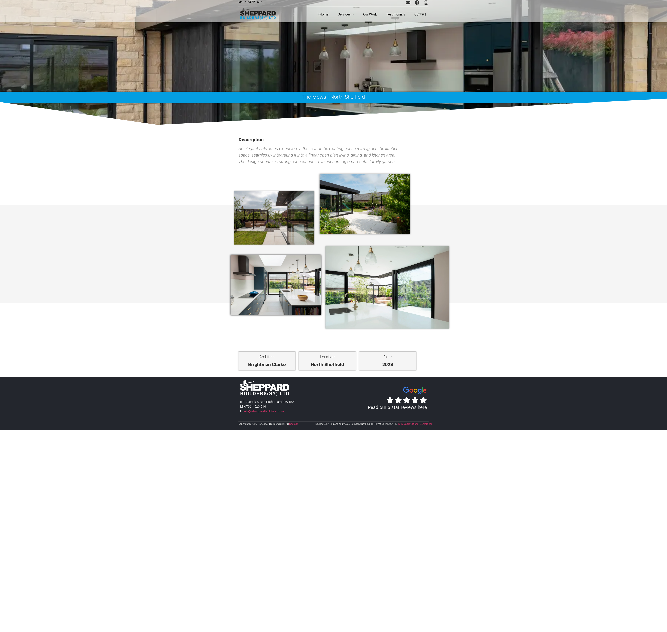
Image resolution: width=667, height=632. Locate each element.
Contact (420, 14)
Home (323, 14)
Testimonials (395, 14)
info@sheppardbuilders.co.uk (263, 411)
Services (346, 14)
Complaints (426, 424)
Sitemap (293, 424)
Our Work (370, 14)
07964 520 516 (252, 2)
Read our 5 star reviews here (397, 407)
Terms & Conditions (408, 424)
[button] (345, 14)
